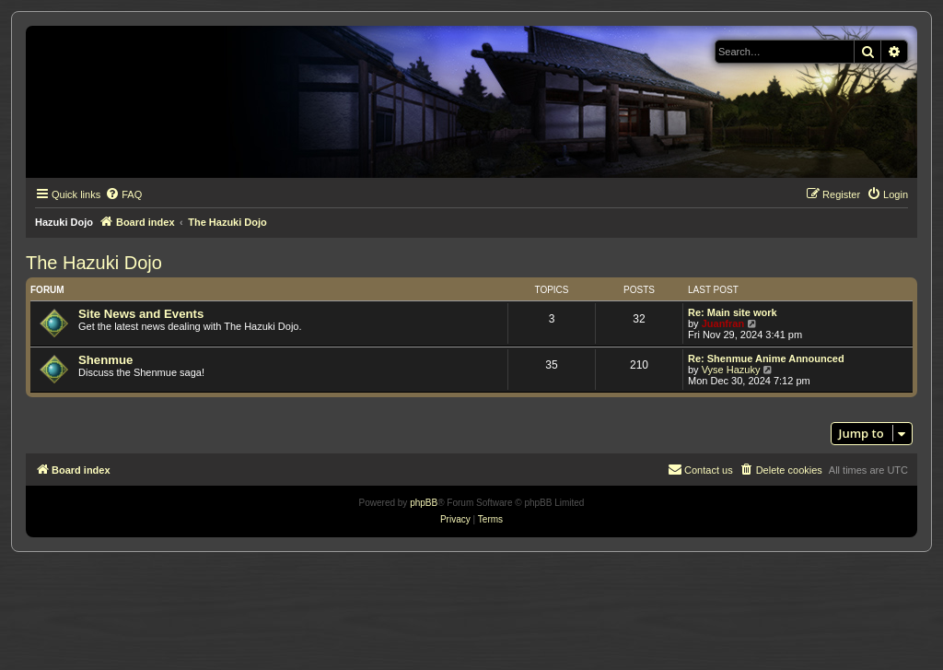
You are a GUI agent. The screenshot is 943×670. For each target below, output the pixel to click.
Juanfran (723, 323)
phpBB (423, 503)
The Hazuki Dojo (94, 263)
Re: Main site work (732, 312)
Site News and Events (141, 314)
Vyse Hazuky (731, 369)
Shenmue (105, 360)
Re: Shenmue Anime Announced (766, 358)
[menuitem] (123, 194)
